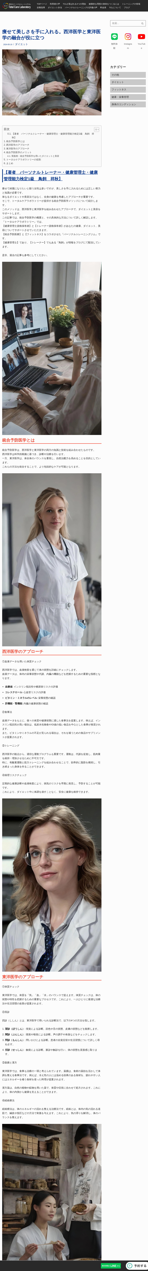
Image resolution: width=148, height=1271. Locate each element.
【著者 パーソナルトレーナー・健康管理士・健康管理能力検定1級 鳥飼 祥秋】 (53, 135)
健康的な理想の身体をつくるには (104, 4)
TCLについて (115, 7)
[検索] (124, 23)
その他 (115, 74)
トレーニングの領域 (131, 4)
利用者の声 (55, 4)
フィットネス (119, 89)
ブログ (127, 7)
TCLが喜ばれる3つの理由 (74, 4)
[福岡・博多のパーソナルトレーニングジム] (17, 6)
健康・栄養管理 (120, 97)
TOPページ (42, 4)
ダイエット (21, 44)
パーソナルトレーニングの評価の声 (81, 7)
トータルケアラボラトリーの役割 (23, 159)
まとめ (9, 163)
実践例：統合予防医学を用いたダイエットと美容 (35, 156)
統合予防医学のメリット (19, 152)
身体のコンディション (124, 104)
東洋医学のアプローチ (17, 148)
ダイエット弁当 (55, 7)
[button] (95, 129)
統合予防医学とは (15, 141)
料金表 (103, 7)
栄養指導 (41, 7)
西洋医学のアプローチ (17, 144)
